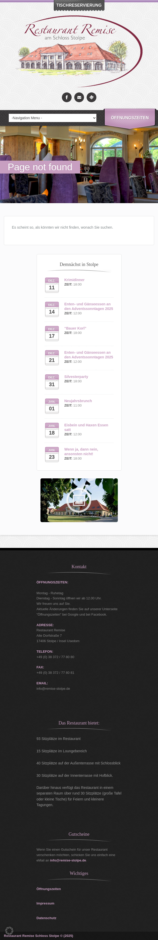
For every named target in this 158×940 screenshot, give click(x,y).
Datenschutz (46, 918)
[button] (9, 930)
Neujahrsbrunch (78, 401)
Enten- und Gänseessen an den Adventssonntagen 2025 (88, 306)
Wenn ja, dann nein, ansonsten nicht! (81, 451)
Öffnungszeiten (130, 118)
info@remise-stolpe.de (68, 860)
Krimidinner (74, 280)
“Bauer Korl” (75, 328)
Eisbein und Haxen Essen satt (86, 427)
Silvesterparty (76, 377)
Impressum (45, 903)
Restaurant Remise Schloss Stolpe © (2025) (38, 936)
